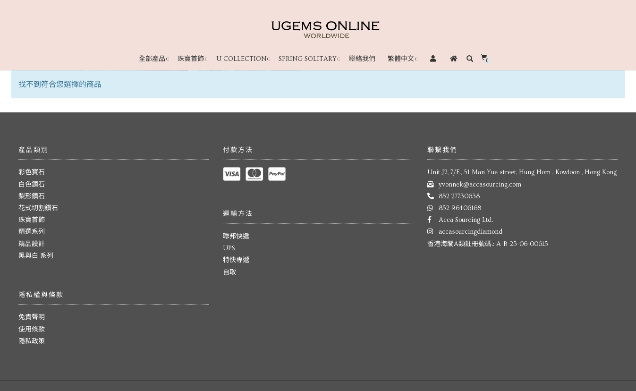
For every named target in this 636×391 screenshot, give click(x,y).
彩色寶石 (31, 172)
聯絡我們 (362, 59)
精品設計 (31, 244)
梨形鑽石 (31, 196)
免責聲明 (31, 317)
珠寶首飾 (191, 59)
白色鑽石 (31, 184)
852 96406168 (460, 208)
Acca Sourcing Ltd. (466, 220)
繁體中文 (401, 59)
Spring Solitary (308, 59)
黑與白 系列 (35, 256)
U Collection (241, 59)
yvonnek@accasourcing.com (480, 184)
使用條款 (31, 329)
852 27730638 (459, 196)
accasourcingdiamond (470, 232)
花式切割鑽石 (38, 208)
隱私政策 (31, 341)
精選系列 (31, 232)
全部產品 (152, 59)
